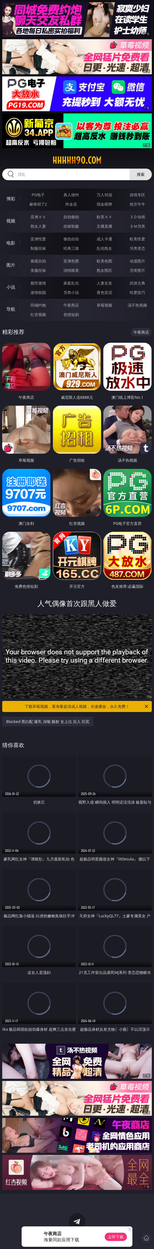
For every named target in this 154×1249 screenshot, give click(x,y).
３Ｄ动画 (137, 216)
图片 (10, 265)
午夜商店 (71, 305)
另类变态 (137, 248)
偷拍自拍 (71, 238)
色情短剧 (71, 314)
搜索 (141, 174)
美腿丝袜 (38, 270)
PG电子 (38, 194)
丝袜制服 (71, 226)
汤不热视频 (137, 305)
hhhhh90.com (76, 160)
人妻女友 (104, 283)
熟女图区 (104, 270)
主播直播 (104, 226)
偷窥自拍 (38, 261)
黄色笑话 (104, 292)
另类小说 (71, 292)
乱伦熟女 (104, 248)
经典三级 (71, 248)
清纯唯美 (71, 270)
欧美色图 (104, 261)
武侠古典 (137, 283)
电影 (10, 243)
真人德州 (71, 194)
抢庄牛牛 (137, 204)
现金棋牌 (104, 204)
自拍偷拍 (71, 216)
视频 (10, 221)
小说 (10, 287)
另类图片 (137, 270)
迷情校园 (38, 292)
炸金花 (71, 204)
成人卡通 (104, 238)
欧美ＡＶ (104, 216)
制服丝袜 (38, 248)
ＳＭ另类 (137, 226)
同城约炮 (38, 305)
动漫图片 (137, 261)
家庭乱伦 (71, 283)
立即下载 (116, 1236)
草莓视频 (104, 305)
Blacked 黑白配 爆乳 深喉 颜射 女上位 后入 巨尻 (47, 721)
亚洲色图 (71, 261)
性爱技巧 (137, 292)
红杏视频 (38, 314)
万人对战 (104, 194)
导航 (10, 309)
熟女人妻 (38, 226)
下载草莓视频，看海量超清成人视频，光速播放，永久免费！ (87, 706)
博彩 (10, 199)
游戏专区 (137, 194)
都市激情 (38, 283)
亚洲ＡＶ (38, 216)
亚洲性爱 (38, 238)
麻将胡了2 (38, 204)
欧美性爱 (137, 238)
